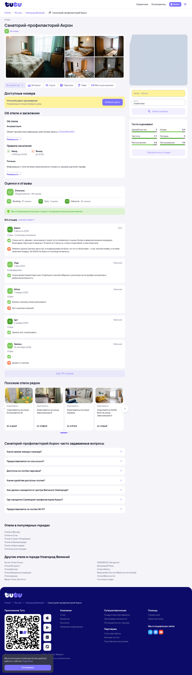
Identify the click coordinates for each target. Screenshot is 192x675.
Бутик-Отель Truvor (14, 562)
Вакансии (65, 618)
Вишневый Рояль (105, 565)
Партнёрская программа (116, 641)
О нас (63, 615)
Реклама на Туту (112, 637)
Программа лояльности (115, 618)
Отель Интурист (12, 565)
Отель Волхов (11, 569)
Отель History (103, 569)
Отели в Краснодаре (14, 545)
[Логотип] (13, 4)
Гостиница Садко (105, 579)
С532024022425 (66, 131)
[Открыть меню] (185, 4)
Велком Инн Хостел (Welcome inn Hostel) (116, 572)
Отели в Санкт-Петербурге (17, 538)
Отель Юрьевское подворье (18, 572)
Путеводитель (158, 4)
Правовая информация (71, 626)
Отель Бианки (11, 576)
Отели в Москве (12, 532)
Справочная (142, 4)
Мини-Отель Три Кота (15, 579)
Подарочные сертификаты (117, 615)
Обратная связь (155, 618)
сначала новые (27, 219)
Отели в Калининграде (15, 542)
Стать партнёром (112, 633)
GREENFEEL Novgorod (108, 562)
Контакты (64, 622)
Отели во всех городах (15, 549)
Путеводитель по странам (116, 622)
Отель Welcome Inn (106, 576)
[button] (47, 618)
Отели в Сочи (11, 535)
